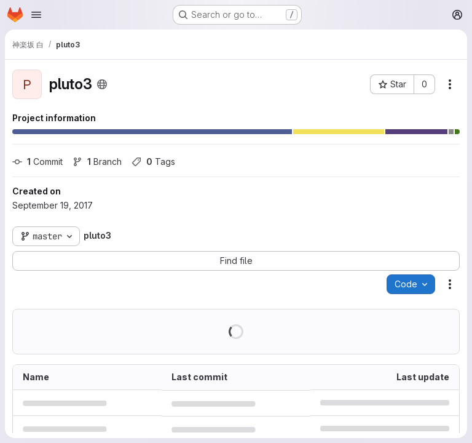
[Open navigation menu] (36, 15)
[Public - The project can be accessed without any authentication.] (102, 84)
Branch (97, 161)
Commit (37, 161)
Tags (153, 161)
